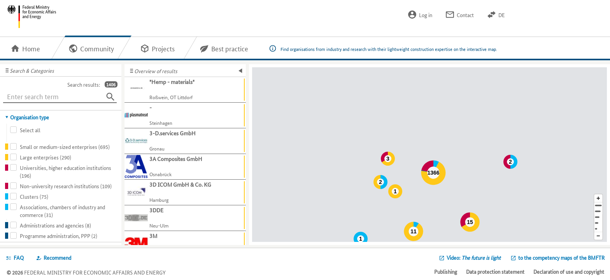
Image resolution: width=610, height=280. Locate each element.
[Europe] (598, 229)
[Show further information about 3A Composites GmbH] (185, 167)
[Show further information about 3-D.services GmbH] (185, 141)
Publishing (445, 271)
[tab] (60, 117)
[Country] (598, 223)
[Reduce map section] (598, 236)
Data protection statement (495, 271)
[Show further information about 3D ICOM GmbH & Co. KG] (185, 192)
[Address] (598, 205)
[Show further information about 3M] (185, 244)
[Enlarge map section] (598, 198)
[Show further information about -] (185, 115)
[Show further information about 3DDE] (185, 218)
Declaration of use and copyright (568, 271)
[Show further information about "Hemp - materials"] (185, 90)
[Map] (429, 154)
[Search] (110, 96)
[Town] (598, 211)
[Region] (598, 217)
